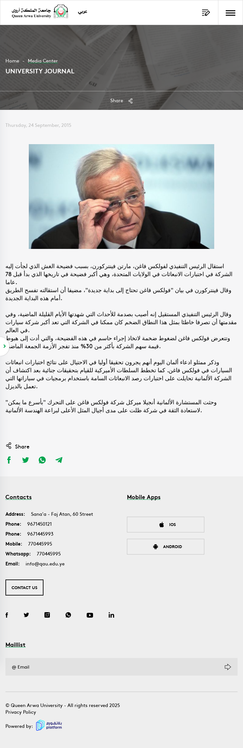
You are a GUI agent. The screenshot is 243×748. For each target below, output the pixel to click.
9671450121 (39, 523)
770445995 (40, 543)
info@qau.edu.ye (45, 563)
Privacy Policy (20, 711)
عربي (83, 11)
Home (12, 60)
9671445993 (40, 533)
